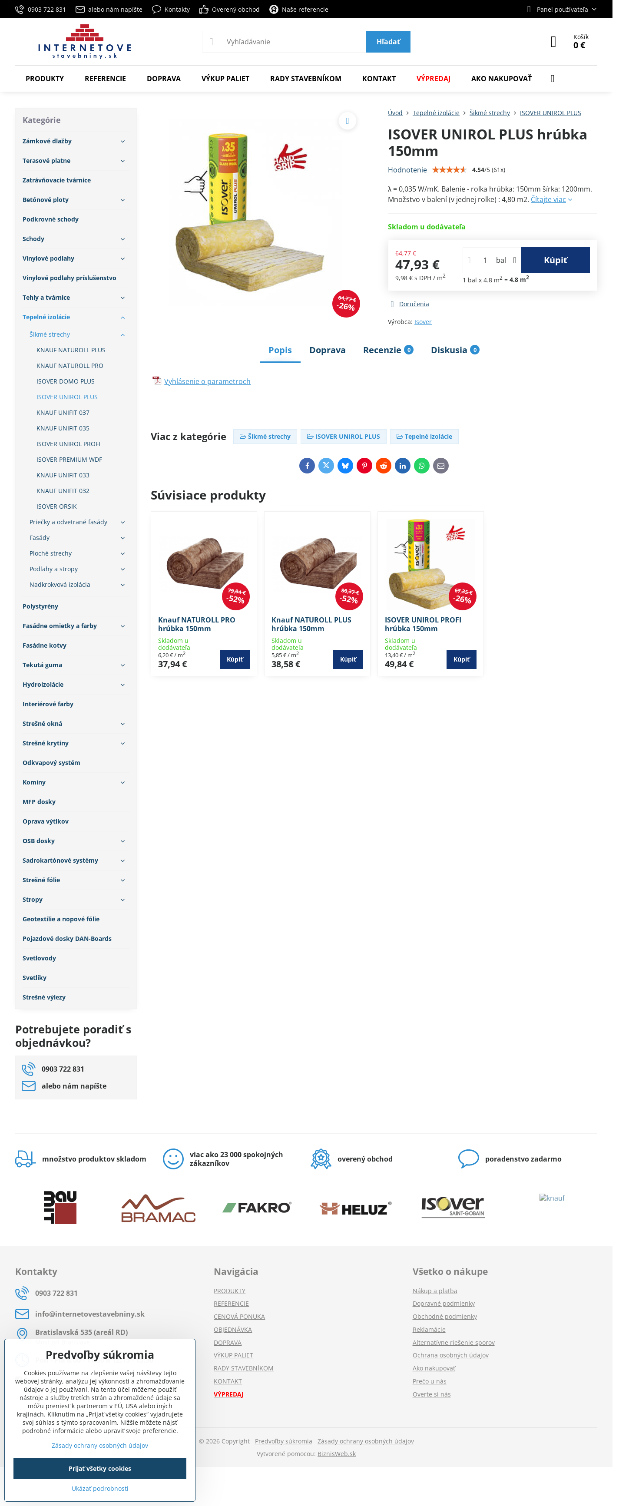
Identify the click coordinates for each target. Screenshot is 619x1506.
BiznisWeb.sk (337, 1454)
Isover (423, 322)
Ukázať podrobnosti (100, 1488)
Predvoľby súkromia (283, 1441)
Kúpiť (555, 260)
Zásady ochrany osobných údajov (366, 1441)
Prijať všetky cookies (100, 1468)
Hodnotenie (407, 170)
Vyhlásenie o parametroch (207, 381)
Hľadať (388, 41)
